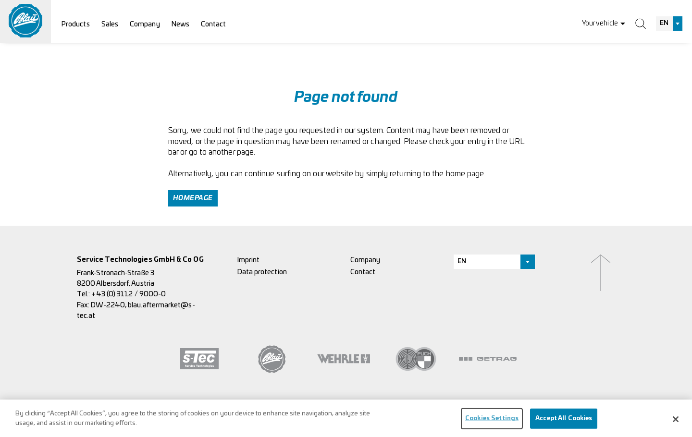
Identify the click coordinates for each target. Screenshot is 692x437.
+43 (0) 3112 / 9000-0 (128, 294)
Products (76, 24)
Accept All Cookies (563, 423)
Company (145, 24)
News (180, 24)
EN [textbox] (664, 23)
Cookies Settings (492, 423)
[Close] (675, 423)
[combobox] (669, 23)
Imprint (248, 260)
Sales (109, 24)
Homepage (193, 198)
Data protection (262, 272)
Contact (213, 24)
